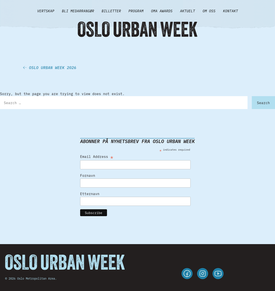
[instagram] (202, 274)
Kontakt (230, 10)
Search (263, 102)
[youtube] (218, 274)
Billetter (111, 10)
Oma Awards (162, 10)
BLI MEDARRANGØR (78, 10)
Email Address (96, 156)
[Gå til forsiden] (137, 29)
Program (136, 10)
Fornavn (87, 175)
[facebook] (187, 274)
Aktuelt (187, 10)
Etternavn (89, 193)
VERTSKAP (45, 10)
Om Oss (209, 10)
